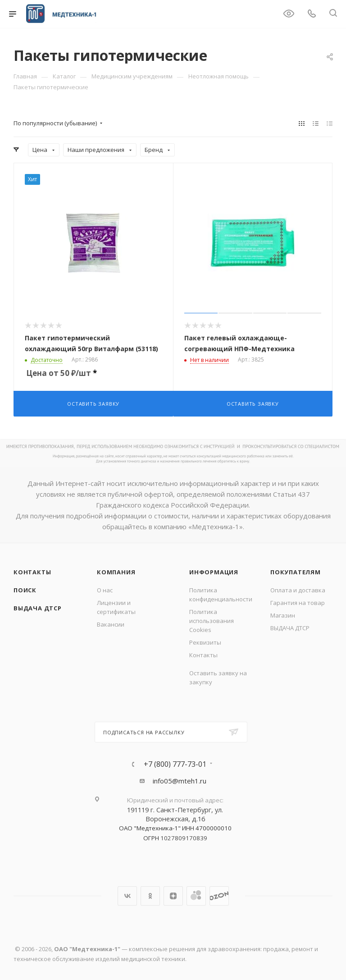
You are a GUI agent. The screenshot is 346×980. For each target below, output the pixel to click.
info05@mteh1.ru (179, 780)
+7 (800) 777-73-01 (175, 764)
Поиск (25, 590)
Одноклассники (150, 896)
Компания (116, 572)
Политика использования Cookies (211, 621)
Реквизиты (205, 642)
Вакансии (110, 624)
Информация (213, 572)
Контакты (32, 572)
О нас (105, 590)
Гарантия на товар (297, 603)
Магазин (282, 615)
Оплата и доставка (297, 590)
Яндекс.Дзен (173, 896)
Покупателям (295, 572)
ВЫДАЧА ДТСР (38, 608)
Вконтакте (127, 896)
